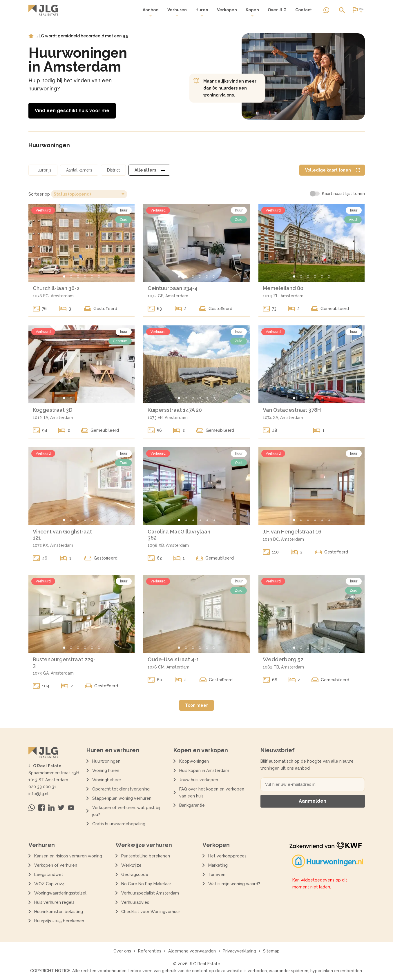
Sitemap (271, 951)
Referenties (149, 951)
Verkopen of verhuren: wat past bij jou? (126, 811)
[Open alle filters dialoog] (149, 170)
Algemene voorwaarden (192, 951)
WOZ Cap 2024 (49, 883)
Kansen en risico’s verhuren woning (68, 856)
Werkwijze (131, 865)
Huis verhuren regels (54, 902)
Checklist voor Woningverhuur (150, 911)
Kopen (252, 12)
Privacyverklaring (239, 951)
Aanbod (151, 12)
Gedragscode (134, 874)
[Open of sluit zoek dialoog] (342, 10)
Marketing (218, 865)
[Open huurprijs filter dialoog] (42, 170)
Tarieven (216, 874)
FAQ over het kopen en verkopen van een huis (211, 792)
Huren (201, 12)
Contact (303, 10)
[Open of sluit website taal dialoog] (357, 10)
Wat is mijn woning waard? (234, 883)
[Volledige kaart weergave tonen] (332, 170)
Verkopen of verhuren (55, 865)
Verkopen (227, 10)
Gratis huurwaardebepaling (118, 823)
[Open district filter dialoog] (113, 170)
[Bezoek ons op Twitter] (61, 807)
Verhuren (177, 12)
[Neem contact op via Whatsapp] (326, 10)
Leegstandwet (48, 874)
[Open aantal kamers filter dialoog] (79, 170)
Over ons (122, 951)
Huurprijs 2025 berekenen (59, 921)
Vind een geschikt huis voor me (72, 110)
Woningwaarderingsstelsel (60, 893)
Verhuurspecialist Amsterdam (150, 893)
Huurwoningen (106, 761)
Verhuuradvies (135, 902)
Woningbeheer (106, 779)
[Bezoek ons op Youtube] (71, 807)
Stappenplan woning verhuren (121, 798)
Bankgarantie (192, 805)
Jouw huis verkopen (198, 779)
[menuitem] (151, 12)
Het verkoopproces (227, 856)
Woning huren (105, 770)
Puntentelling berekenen (145, 856)
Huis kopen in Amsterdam (204, 770)
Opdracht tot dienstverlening (121, 789)
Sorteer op (39, 194)
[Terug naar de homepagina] (43, 10)
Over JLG (277, 10)
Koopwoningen (194, 761)
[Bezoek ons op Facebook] (41, 807)
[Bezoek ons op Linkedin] (51, 807)
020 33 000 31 (42, 786)
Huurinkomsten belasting (58, 911)
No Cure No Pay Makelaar (146, 883)
